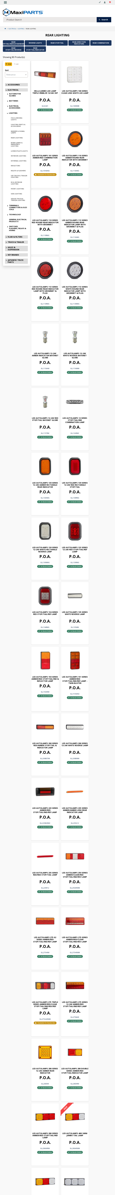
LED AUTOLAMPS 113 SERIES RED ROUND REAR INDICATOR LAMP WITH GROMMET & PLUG (44, 216)
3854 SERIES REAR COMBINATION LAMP (70, 981)
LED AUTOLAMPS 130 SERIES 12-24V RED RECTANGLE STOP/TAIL (70, 341)
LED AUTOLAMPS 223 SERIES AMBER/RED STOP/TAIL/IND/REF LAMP (71, 531)
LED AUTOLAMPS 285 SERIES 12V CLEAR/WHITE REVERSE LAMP (43, 982)
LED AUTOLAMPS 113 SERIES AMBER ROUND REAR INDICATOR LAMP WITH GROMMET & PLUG (97, 153)
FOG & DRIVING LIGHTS (16, 118)
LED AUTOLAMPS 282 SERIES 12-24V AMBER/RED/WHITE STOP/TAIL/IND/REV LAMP (98, 853)
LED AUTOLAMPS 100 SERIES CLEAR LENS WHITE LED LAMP (71, 90)
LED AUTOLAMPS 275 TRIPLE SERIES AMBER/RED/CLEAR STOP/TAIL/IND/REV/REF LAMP (71, 658)
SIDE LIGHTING (16, 193)
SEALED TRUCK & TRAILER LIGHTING (18, 199)
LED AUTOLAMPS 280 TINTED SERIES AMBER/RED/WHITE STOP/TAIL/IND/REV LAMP (98, 789)
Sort (7, 70)
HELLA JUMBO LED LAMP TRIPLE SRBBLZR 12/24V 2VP (44, 90)
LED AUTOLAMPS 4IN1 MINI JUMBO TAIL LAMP (43, 787)
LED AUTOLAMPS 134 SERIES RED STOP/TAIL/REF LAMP (71, 405)
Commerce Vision (57, 1188)
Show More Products (72, 1085)
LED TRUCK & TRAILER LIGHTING (19, 176)
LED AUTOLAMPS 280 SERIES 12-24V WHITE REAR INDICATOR (44, 852)
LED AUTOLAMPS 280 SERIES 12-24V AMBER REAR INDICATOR (44, 722)
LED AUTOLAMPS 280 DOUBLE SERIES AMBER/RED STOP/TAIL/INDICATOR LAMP (70, 724)
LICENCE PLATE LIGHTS (19, 151)
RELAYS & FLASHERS (18, 170)
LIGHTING (13, 113)
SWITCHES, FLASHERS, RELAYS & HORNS (17, 228)
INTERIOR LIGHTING (18, 156)
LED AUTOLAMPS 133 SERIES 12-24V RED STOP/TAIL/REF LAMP (44, 405)
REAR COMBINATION (101, 42)
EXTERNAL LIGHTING (18, 160)
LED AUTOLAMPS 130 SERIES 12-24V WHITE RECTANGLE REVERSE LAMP (97, 342)
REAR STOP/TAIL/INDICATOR (35, 49)
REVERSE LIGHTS (35, 42)
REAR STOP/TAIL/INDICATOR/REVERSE (13, 43)
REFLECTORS (15, 165)
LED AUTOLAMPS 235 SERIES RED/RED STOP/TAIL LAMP (43, 595)
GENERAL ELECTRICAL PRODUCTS (18, 220)
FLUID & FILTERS (15, 236)
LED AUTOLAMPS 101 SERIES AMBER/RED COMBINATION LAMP (97, 90)
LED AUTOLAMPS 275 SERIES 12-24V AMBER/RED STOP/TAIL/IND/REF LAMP (98, 656)
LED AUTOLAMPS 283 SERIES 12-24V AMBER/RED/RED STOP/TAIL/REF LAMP (44, 917)
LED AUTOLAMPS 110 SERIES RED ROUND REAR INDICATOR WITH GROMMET (71, 153)
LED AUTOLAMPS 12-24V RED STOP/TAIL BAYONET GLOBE (70, 279)
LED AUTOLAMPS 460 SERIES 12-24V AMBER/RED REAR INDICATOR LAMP (98, 1044)
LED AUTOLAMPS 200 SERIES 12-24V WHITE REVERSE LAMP (43, 531)
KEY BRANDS (13, 254)
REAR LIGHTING (17, 137)
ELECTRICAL (13, 89)
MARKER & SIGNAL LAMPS (18, 131)
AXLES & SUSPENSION (13, 248)
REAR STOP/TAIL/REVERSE (13, 49)
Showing (14, 56)
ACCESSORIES (14, 84)
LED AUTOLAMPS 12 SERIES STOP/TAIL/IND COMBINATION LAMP (97, 279)
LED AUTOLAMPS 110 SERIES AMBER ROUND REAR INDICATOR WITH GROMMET (43, 153)
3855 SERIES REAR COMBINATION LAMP (97, 981)
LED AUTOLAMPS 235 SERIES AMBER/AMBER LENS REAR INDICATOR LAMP (98, 532)
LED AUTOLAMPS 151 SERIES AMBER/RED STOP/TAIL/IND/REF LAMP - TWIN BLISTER (71, 468)
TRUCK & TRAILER (16, 242)
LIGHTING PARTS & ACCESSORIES (18, 125)
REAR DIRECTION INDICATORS (79, 43)
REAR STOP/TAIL (57, 42)
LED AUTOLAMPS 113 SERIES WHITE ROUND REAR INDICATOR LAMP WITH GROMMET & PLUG (71, 216)
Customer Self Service (60, 1186)
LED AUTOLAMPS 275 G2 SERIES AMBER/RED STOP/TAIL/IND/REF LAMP (98, 595)
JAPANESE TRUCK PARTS (15, 260)
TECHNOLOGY (15, 214)
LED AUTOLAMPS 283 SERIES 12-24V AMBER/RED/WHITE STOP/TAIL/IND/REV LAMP (71, 917)
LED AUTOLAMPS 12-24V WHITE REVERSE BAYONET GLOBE (43, 279)
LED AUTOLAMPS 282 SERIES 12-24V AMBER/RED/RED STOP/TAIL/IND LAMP (71, 853)
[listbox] (16, 74)
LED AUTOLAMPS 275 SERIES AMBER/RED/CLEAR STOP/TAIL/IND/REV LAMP (44, 656)
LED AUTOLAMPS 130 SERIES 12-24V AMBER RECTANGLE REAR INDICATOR (44, 342)
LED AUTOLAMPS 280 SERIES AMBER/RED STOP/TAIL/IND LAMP (98, 722)
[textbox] (50, 19)
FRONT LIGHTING (17, 188)
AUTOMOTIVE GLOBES (15, 94)
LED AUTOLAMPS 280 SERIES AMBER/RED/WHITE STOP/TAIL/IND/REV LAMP (71, 788)
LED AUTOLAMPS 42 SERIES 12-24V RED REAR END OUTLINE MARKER (70, 1044)
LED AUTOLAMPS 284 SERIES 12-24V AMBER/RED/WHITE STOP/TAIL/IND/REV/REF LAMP (98, 918)
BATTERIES (13, 100)
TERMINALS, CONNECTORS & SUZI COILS (18, 207)
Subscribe (58, 1110)
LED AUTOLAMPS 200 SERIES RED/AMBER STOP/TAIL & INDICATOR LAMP (97, 468)
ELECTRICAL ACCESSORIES (14, 106)
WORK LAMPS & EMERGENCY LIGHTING (17, 144)
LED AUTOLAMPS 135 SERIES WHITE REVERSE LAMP (97, 405)
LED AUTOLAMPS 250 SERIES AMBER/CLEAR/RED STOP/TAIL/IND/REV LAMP (71, 595)
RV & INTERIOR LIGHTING (16, 183)
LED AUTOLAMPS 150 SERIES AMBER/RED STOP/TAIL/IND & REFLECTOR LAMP (43, 468)
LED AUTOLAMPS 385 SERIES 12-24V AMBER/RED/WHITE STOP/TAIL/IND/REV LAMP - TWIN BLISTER (44, 1046)
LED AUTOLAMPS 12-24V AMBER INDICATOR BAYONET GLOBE (98, 215)
